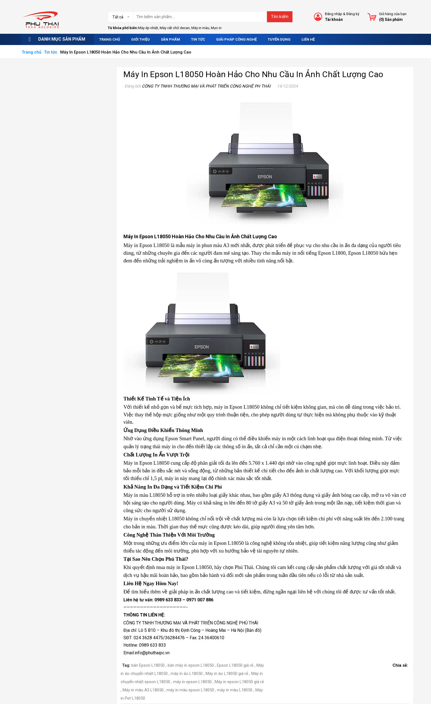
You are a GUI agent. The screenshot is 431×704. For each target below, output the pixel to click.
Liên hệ (308, 39)
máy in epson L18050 (192, 681)
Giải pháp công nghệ (236, 39)
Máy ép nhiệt (148, 28)
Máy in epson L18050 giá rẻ (239, 681)
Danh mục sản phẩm (61, 39)
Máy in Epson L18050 (146, 245)
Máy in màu (200, 28)
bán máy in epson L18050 (191, 665)
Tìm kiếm (279, 16)
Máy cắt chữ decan (175, 28)
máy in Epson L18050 (189, 567)
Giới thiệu (140, 39)
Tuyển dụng (279, 39)
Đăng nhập (333, 14)
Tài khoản (334, 19)
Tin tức (198, 39)
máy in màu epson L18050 (190, 690)
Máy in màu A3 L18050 (143, 690)
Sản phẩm (170, 39)
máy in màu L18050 (234, 690)
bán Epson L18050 (148, 665)
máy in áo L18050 (187, 673)
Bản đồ (253, 630)
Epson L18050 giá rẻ (235, 665)
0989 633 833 (167, 599)
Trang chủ (109, 39)
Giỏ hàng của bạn (393, 14)
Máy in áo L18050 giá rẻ (227, 673)
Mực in (216, 28)
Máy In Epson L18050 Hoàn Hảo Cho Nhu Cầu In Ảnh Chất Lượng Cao (253, 74)
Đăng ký (352, 14)
